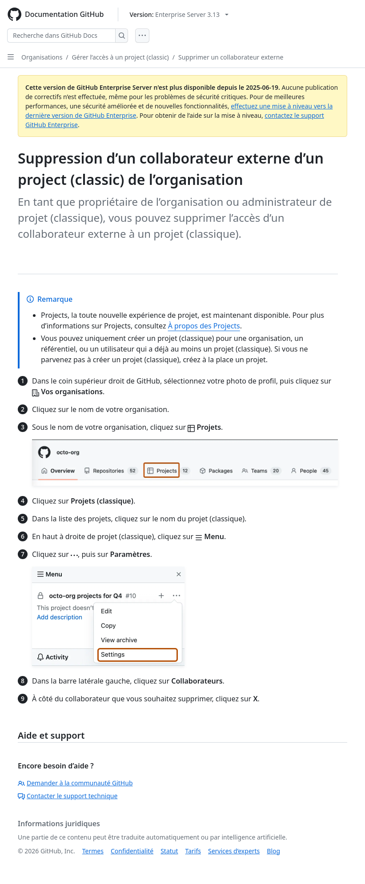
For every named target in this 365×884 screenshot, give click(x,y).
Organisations (41, 57)
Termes (93, 851)
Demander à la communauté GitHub (75, 783)
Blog (273, 851)
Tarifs (193, 851)
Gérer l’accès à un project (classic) (120, 57)
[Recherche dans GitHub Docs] (61, 35)
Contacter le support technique (67, 796)
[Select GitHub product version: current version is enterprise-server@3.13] (179, 14)
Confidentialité (132, 851)
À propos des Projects (204, 326)
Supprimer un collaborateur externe (230, 57)
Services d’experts (234, 851)
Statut (169, 851)
